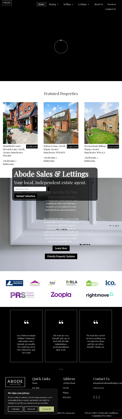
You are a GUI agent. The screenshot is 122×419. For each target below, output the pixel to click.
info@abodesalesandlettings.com (107, 383)
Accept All (46, 409)
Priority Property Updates (61, 256)
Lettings (83, 4)
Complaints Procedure (102, 415)
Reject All (31, 409)
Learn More (61, 248)
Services (112, 4)
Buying (54, 4)
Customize (16, 409)
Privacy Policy (91, 413)
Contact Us (110, 9)
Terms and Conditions (108, 413)
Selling (69, 4)
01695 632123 (98, 388)
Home (41, 4)
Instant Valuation (25, 196)
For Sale (35, 388)
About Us (98, 4)
